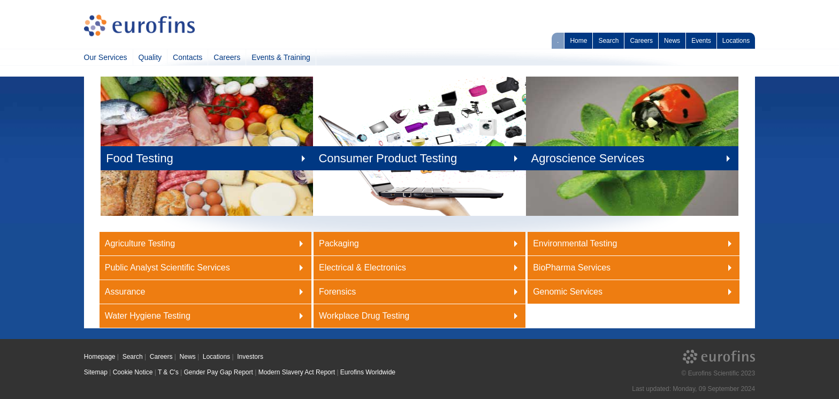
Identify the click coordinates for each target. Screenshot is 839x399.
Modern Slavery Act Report (296, 372)
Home (578, 40)
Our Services (105, 57)
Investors (250, 356)
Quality (150, 57)
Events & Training (280, 57)
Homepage (100, 356)
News (672, 40)
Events (701, 40)
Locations (736, 40)
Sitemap (96, 372)
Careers (641, 40)
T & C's (168, 372)
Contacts (187, 57)
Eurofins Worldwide (367, 372)
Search (608, 40)
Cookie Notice (133, 372)
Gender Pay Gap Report (218, 372)
